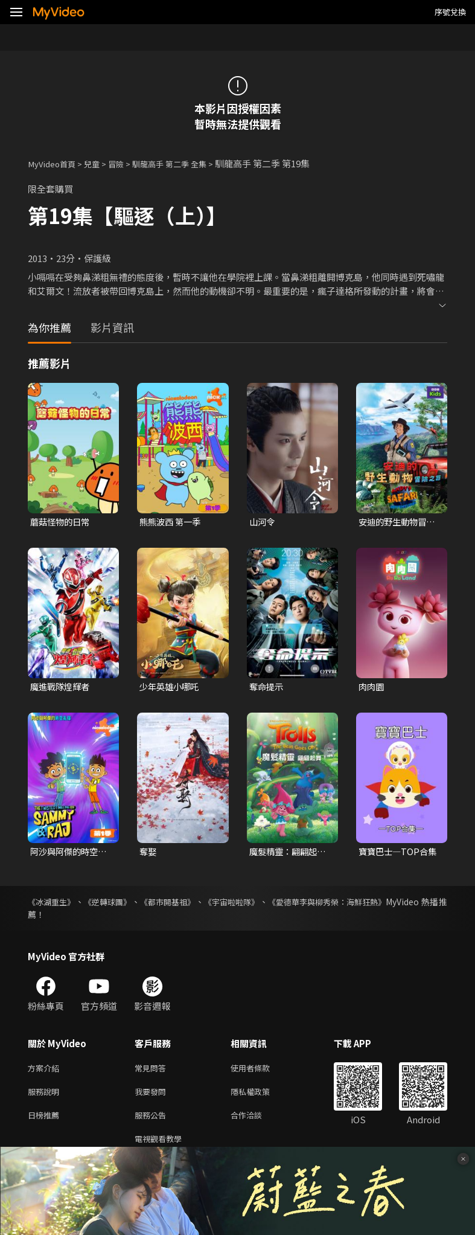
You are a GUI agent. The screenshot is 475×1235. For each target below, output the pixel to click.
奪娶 (148, 853)
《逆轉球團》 (114, 903)
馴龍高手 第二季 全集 (186, 163)
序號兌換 (450, 12)
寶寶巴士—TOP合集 (395, 853)
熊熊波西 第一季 (172, 522)
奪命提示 (267, 687)
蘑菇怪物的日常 (62, 522)
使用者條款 (260, 1070)
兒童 (100, 163)
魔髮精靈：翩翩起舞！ (285, 853)
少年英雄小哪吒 (171, 687)
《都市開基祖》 (178, 903)
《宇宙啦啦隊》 (248, 903)
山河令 (262, 522)
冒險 (127, 163)
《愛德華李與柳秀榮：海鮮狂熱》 (350, 903)
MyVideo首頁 (55, 163)
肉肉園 (372, 687)
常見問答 (153, 1070)
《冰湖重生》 (53, 903)
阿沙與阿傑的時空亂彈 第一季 (71, 853)
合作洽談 (256, 1121)
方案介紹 (46, 1070)
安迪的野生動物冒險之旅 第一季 (399, 522)
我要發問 (153, 1095)
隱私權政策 (260, 1095)
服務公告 (153, 1121)
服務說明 (46, 1095)
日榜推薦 (46, 1121)
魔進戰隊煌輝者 (62, 687)
